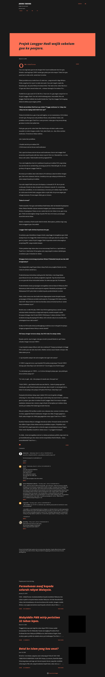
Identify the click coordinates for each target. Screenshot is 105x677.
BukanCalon (26, 453)
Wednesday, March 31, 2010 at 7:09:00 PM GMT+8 (41, 453)
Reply (24, 463)
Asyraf (24, 466)
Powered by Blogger (52, 673)
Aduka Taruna (25, 4)
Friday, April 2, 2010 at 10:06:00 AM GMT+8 (39, 521)
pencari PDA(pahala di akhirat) (30, 483)
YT (36, 10)
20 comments (26, 667)
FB (31, 10)
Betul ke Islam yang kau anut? (39, 648)
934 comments (27, 608)
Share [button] (77, 64)
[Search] (80, 4)
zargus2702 (25, 502)
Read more (60, 608)
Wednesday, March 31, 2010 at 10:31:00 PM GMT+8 (39, 466)
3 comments (26, 640)
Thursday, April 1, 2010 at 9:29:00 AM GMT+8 (48, 483)
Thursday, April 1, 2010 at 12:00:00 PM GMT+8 (40, 502)
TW (26, 10)
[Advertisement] (52, 21)
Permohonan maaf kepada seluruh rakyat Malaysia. (36, 588)
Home (20, 10)
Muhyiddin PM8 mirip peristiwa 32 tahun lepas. (39, 619)
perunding (25, 521)
